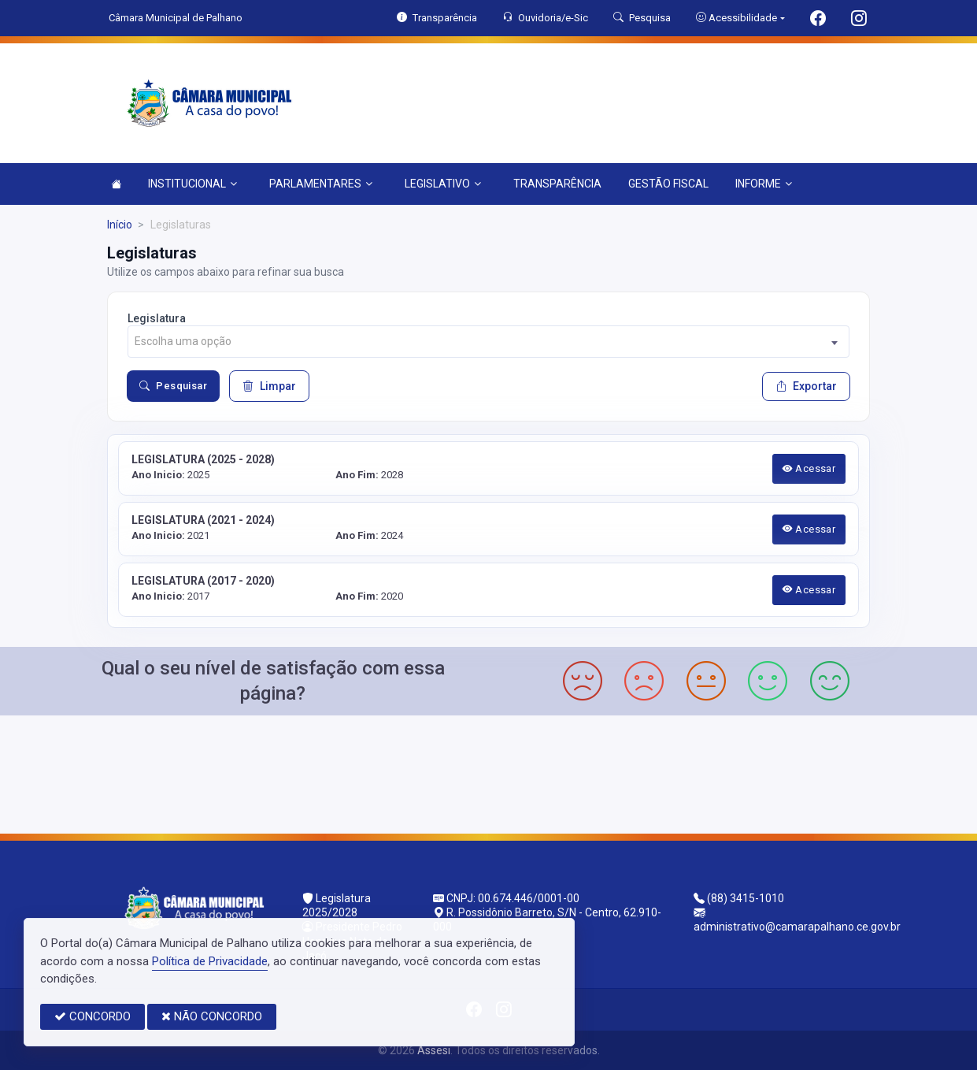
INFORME (763, 183)
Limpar (269, 386)
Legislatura (157, 318)
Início (119, 224)
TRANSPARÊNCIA (557, 183)
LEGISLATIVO (443, 183)
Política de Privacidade (210, 961)
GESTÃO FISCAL (668, 183)
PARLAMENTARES (320, 183)
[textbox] (488, 341)
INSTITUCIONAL (192, 183)
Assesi (433, 1050)
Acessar (809, 468)
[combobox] (488, 341)
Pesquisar (173, 386)
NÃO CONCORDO (211, 1016)
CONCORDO (92, 1016)
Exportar (806, 386)
